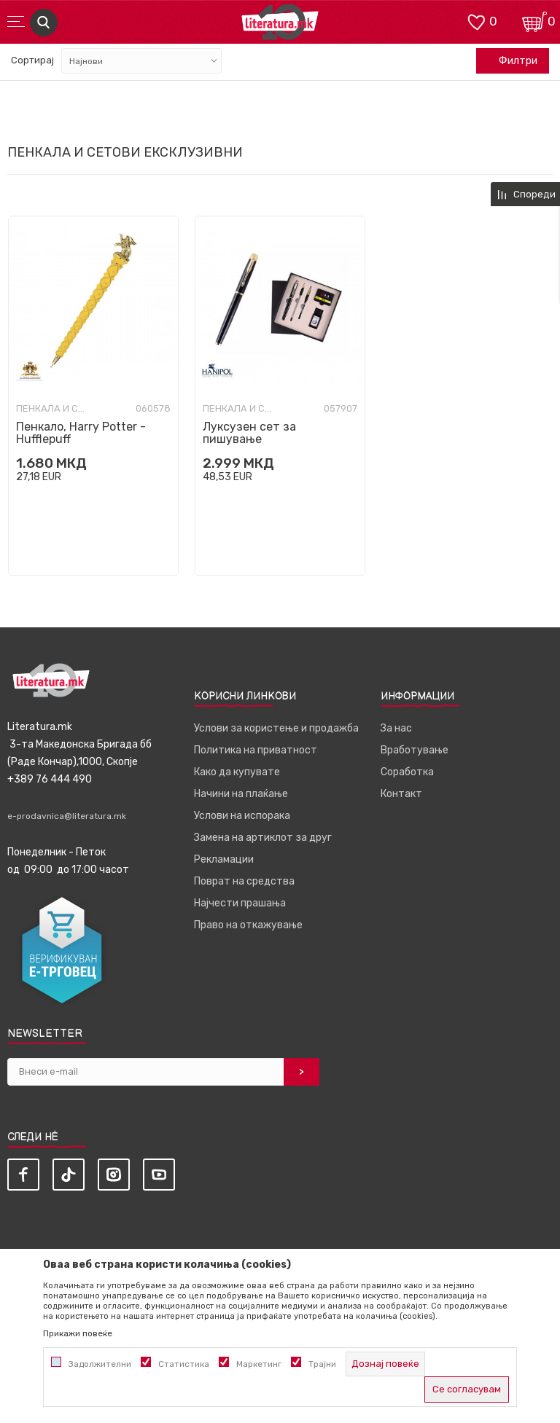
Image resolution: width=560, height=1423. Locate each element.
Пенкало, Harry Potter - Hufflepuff (81, 432)
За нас (396, 728)
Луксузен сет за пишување (249, 432)
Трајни (322, 1364)
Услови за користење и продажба (276, 728)
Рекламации (224, 859)
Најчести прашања (240, 903)
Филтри (510, 61)
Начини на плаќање (241, 794)
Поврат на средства (244, 881)
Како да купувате (237, 772)
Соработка (407, 772)
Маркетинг (258, 1364)
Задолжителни (100, 1364)
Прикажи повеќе (77, 1333)
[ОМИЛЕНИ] (476, 20)
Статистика (183, 1364)
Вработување (414, 750)
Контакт (401, 794)
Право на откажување (248, 925)
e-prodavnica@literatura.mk (66, 816)
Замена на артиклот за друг (263, 837)
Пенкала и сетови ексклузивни (52, 409)
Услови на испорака (242, 815)
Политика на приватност (255, 750)
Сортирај (32, 60)
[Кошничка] (534, 20)
